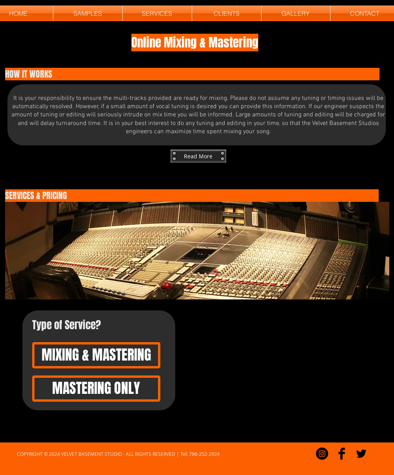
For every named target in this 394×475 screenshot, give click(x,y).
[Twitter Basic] (361, 454)
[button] (198, 156)
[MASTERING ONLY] (96, 388)
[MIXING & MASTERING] (96, 355)
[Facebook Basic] (342, 454)
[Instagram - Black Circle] (322, 454)
